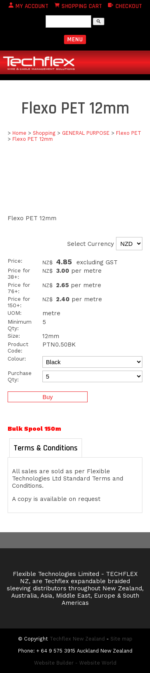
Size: (14, 335)
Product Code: (18, 347)
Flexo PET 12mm (32, 139)
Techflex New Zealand (77, 639)
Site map (121, 639)
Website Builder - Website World (75, 663)
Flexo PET (128, 133)
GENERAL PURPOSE (86, 133)
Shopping (44, 133)
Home (19, 133)
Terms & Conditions (46, 448)
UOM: (15, 313)
